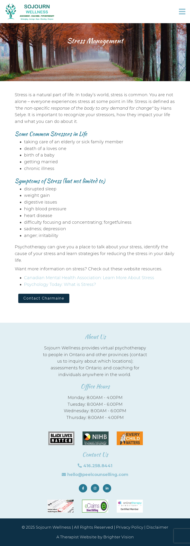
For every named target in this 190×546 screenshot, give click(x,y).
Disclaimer (157, 527)
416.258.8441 (97, 465)
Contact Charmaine (43, 298)
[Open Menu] (182, 11)
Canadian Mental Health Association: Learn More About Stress (89, 277)
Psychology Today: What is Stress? (60, 284)
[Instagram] (95, 488)
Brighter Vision (118, 537)
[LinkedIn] (107, 488)
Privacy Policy (129, 527)
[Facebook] (83, 488)
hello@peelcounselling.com (97, 474)
